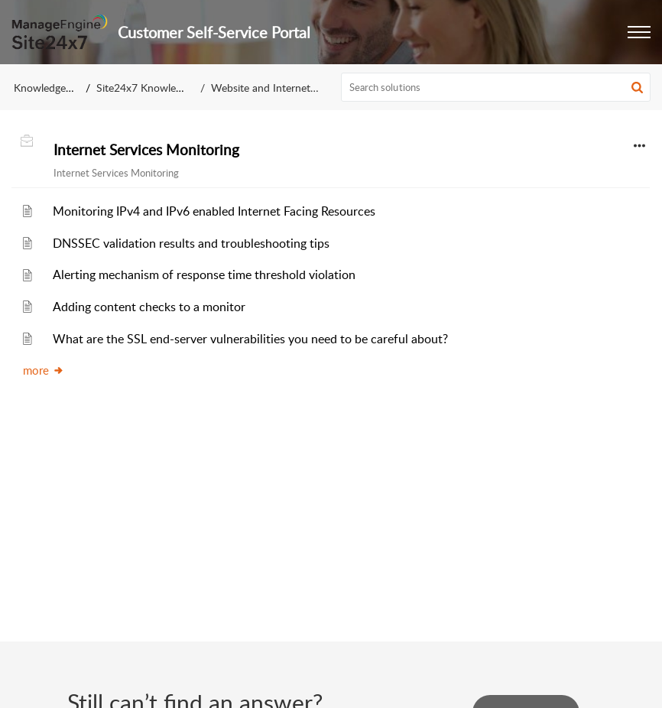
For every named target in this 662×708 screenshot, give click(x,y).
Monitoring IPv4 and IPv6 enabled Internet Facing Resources (214, 211)
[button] (639, 32)
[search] (496, 87)
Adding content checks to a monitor (149, 306)
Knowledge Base (52, 87)
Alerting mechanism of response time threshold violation (204, 274)
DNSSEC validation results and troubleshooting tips (191, 243)
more (43, 370)
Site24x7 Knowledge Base (157, 87)
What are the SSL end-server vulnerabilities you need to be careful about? (250, 338)
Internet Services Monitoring (146, 150)
